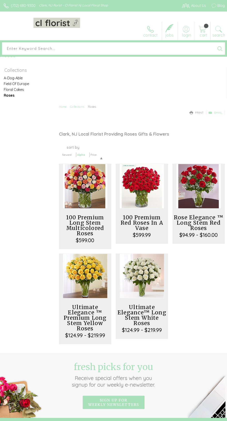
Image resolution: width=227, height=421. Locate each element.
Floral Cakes (14, 89)
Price (93, 154)
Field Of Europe (16, 84)
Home (63, 106)
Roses (9, 95)
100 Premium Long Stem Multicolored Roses (85, 225)
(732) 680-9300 (23, 5)
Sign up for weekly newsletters (113, 402)
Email (215, 113)
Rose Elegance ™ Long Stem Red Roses (198, 223)
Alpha (81, 154)
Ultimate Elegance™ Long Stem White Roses (141, 315)
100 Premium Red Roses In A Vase (142, 223)
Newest (67, 154)
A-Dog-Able (13, 78)
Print (197, 113)
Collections (77, 106)
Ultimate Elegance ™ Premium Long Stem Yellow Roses (85, 318)
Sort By (73, 147)
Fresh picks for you (114, 374)
